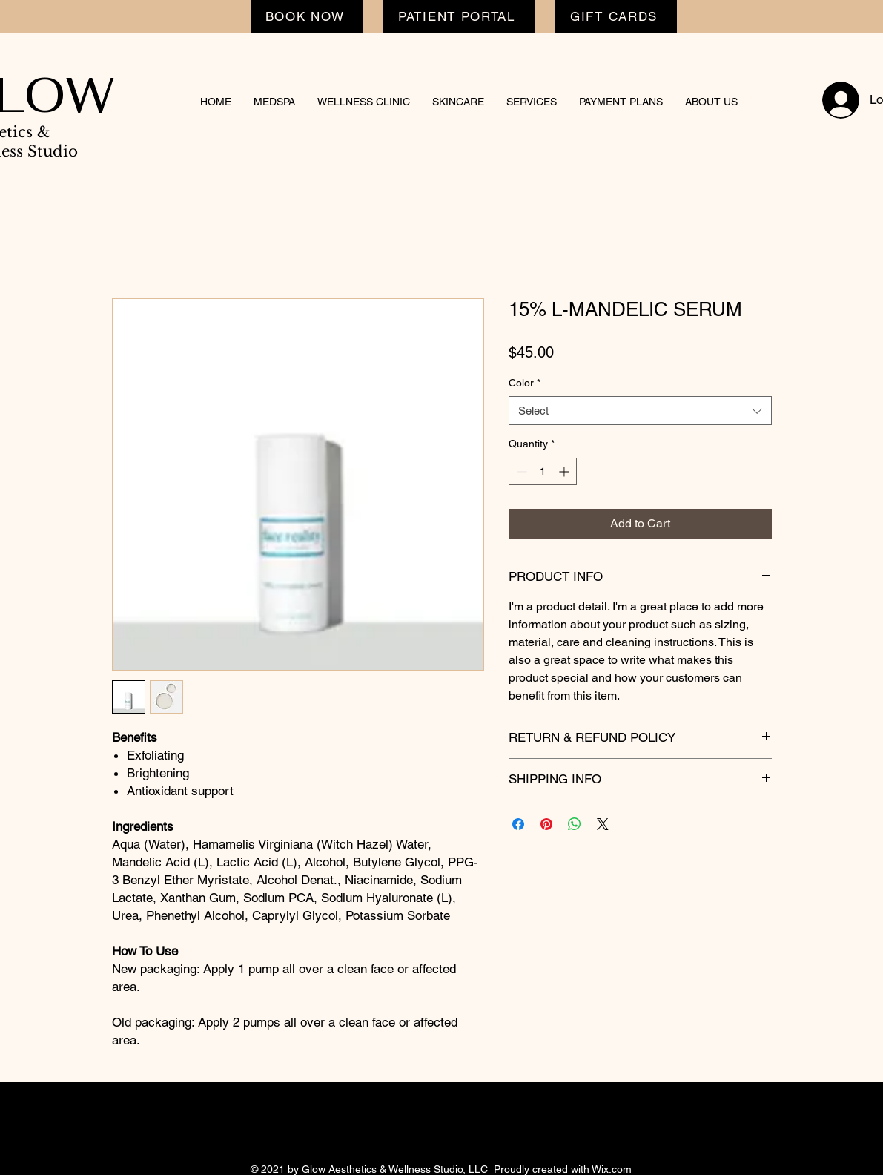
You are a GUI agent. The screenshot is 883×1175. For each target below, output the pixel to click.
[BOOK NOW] (307, 16)
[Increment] (565, 471)
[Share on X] (603, 824)
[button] (274, 101)
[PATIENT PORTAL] (459, 16)
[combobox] (640, 410)
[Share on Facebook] (518, 824)
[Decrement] (520, 471)
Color (524, 383)
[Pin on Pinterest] (546, 824)
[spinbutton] (542, 471)
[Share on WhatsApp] (574, 824)
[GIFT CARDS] (616, 16)
